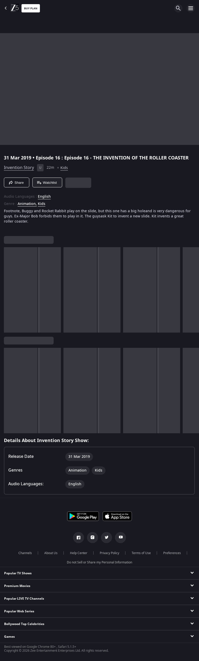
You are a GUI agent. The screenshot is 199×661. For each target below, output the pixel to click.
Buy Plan (30, 8)
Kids (64, 168)
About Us (51, 553)
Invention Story (19, 168)
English (44, 196)
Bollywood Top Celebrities (24, 624)
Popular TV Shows (18, 573)
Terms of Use (141, 553)
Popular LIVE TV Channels (24, 598)
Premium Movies (17, 585)
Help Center (78, 553)
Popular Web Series (19, 611)
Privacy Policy (109, 553)
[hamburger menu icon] (191, 8)
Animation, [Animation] (27, 204)
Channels (25, 553)
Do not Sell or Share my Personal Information (99, 562)
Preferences (172, 553)
